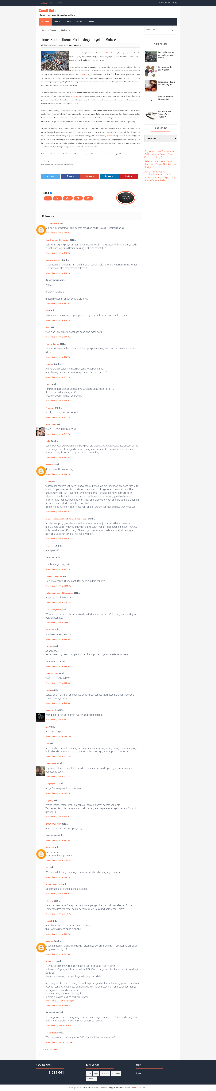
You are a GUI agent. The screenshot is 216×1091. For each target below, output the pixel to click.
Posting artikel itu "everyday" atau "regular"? (164, 114)
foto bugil (116, 1073)
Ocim (47, 327)
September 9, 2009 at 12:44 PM (58, 1005)
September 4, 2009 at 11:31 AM (58, 777)
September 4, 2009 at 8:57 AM (57, 720)
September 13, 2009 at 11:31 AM (58, 1042)
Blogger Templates (116, 1088)
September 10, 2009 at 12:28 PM (58, 1026)
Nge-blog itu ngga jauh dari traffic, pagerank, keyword (166, 55)
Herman (49, 848)
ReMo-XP (49, 364)
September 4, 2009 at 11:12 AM (58, 756)
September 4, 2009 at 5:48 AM (57, 639)
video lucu (91, 1079)
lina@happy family (53, 610)
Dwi (47, 311)
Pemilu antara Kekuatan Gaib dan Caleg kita (166, 83)
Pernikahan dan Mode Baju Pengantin (165, 68)
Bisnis (79, 22)
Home (45, 22)
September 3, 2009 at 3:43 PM (57, 273)
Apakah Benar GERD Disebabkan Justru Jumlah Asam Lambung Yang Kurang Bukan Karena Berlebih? (159, 176)
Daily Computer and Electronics (59, 593)
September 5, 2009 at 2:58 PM (57, 877)
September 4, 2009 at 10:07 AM (58, 736)
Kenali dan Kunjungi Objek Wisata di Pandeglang (66, 519)
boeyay (48, 690)
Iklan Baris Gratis (53, 884)
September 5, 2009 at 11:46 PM (58, 914)
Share (70, 176)
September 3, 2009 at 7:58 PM (57, 474)
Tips (68, 22)
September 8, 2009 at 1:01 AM (57, 954)
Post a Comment (50, 1049)
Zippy (47, 384)
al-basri (48, 646)
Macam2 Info (51, 710)
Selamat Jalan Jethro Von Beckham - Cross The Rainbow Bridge (160, 164)
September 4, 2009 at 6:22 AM (57, 683)
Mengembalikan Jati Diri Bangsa (59, 1001)
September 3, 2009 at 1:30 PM (57, 233)
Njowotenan (50, 424)
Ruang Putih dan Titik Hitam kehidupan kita (165, 98)
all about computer (53, 576)
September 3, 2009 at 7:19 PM (57, 377)
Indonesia (74, 96)
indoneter (49, 630)
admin (46, 192)
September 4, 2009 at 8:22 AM (57, 703)
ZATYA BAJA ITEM (53, 824)
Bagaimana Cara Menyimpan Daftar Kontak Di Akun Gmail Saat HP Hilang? (159, 154)
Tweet (51, 176)
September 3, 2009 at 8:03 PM (57, 512)
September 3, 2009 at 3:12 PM (57, 253)
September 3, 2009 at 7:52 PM (57, 458)
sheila (48, 481)
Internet (92, 22)
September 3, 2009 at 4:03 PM (57, 304)
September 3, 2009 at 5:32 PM (57, 357)
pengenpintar (51, 784)
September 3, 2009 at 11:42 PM (58, 602)
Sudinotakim (50, 764)
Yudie (47, 441)
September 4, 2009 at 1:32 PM (57, 793)
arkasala (49, 901)
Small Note (47, 10)
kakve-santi (50, 546)
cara (96, 1073)
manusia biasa (51, 674)
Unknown (49, 465)
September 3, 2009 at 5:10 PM (57, 337)
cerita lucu (105, 1073)
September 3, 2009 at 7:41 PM (57, 434)
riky (47, 727)
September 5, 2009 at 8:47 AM (57, 840)
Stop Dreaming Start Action (57, 240)
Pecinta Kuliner (52, 344)
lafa (47, 743)
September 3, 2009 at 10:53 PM (58, 586)
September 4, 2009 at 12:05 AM (58, 623)
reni (47, 868)
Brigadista (50, 408)
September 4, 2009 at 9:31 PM (57, 817)
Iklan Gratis (50, 961)
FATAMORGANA (52, 223)
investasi (83, 74)
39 (72, 45)
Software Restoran (53, 260)
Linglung (49, 800)
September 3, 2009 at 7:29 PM (57, 401)
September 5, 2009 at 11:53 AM (58, 860)
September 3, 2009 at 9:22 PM (57, 539)
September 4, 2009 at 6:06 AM (57, 666)
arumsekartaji (51, 1033)
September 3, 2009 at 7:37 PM (57, 417)
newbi (48, 921)
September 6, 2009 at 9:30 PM (57, 934)
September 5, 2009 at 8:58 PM (57, 894)
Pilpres (108, 53)
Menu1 (57, 22)
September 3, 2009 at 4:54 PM (57, 320)
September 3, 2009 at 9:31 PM (57, 569)
